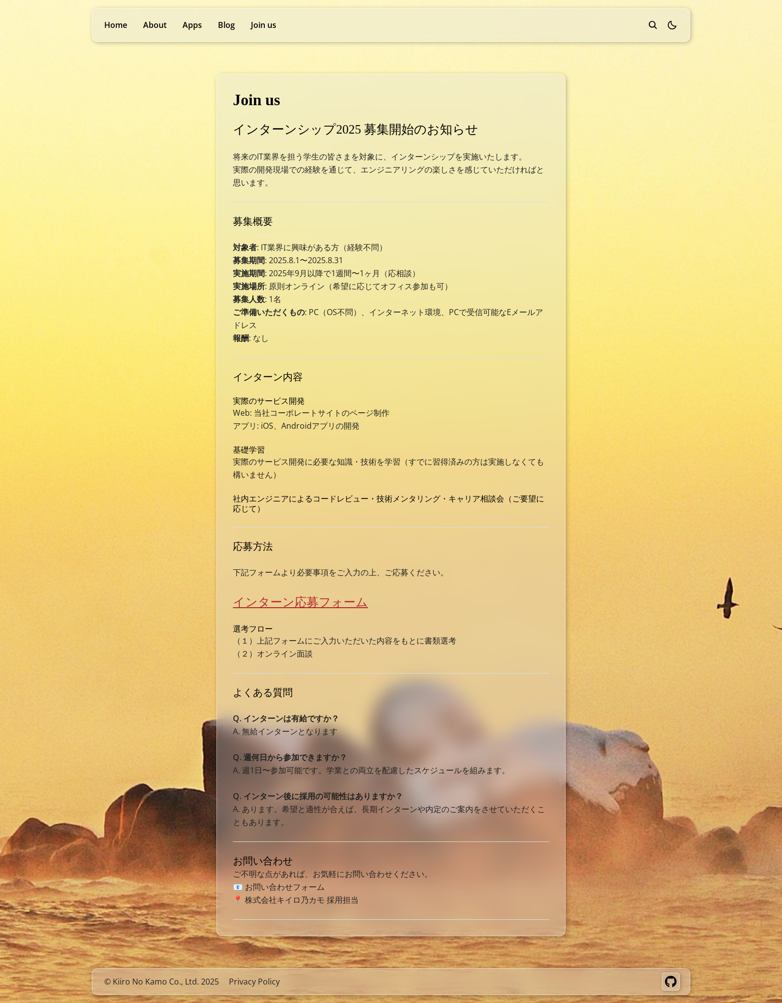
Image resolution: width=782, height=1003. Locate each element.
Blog (226, 24)
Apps (192, 24)
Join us (263, 24)
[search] (653, 25)
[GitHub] (671, 982)
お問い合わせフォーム (285, 886)
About (155, 24)
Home (115, 24)
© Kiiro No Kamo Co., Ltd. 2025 (161, 981)
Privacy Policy (254, 981)
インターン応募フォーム (300, 601)
